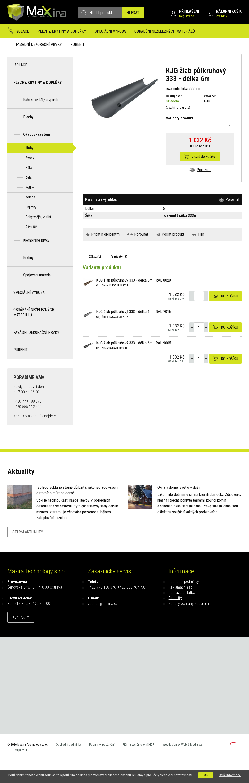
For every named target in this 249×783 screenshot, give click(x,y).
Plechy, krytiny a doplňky (61, 31)
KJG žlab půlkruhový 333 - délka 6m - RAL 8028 (133, 280)
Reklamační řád (180, 587)
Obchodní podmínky (184, 581)
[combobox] (200, 125)
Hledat (132, 12)
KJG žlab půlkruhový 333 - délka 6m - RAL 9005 (133, 342)
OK (206, 775)
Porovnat (204, 170)
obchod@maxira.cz (103, 603)
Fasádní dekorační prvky (39, 44)
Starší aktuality (27, 532)
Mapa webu (22, 750)
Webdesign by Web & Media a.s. (183, 744)
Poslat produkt (173, 234)
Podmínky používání (102, 744)
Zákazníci (95, 256)
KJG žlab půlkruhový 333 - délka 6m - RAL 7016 (133, 311)
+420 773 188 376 (102, 587)
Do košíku (229, 296)
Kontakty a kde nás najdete (34, 416)
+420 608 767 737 (132, 587)
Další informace (230, 775)
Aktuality (175, 598)
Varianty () (119, 256)
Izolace (22, 31)
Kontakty (20, 617)
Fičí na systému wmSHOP (138, 744)
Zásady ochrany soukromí (189, 603)
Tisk (201, 234)
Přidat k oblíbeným (105, 234)
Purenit (77, 44)
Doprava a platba (182, 592)
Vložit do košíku (203, 156)
